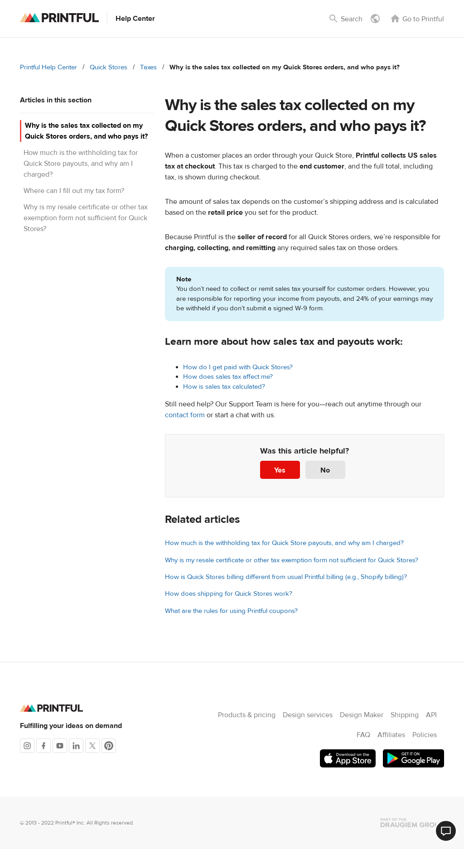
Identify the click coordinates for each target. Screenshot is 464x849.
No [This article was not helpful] (325, 470)
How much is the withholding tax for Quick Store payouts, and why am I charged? (81, 163)
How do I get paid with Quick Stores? (238, 367)
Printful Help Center (48, 67)
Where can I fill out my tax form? (74, 190)
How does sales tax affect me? (228, 376)
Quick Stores (108, 67)
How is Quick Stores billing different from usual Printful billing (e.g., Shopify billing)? (286, 577)
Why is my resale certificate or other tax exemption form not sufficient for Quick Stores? (86, 218)
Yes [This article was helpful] (279, 470)
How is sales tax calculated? (224, 386)
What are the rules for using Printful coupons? (231, 611)
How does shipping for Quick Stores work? (228, 593)
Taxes (148, 67)
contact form (185, 415)
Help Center (135, 18)
